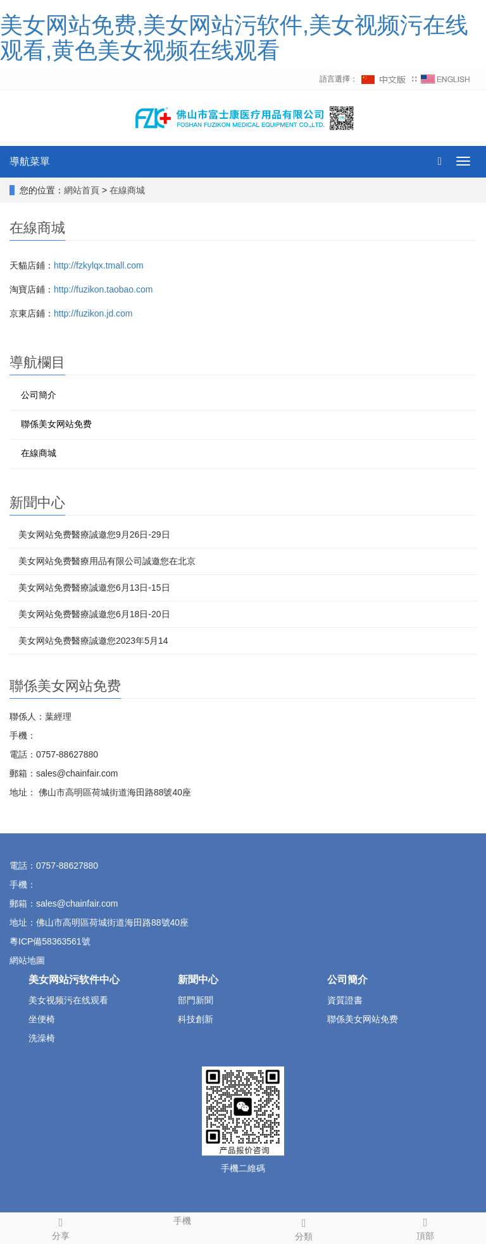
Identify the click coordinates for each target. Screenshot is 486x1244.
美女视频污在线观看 (68, 1000)
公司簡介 (38, 395)
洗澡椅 (41, 1038)
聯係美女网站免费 (56, 424)
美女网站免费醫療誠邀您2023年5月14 (93, 641)
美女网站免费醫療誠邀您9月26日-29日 (94, 534)
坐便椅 (41, 1019)
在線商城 (127, 190)
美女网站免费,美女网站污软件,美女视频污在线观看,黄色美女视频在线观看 (234, 37)
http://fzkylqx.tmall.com (99, 265)
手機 (182, 1219)
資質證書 (345, 1000)
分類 (304, 1227)
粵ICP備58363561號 (49, 941)
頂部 (425, 1227)
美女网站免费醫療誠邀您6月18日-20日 (94, 614)
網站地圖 (28, 960)
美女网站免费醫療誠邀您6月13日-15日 (94, 588)
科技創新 (195, 1019)
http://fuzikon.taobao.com (103, 289)
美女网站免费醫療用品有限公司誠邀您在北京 (107, 561)
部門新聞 (195, 1000)
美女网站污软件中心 (74, 979)
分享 (61, 1227)
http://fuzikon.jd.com (93, 313)
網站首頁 (81, 190)
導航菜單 (29, 161)
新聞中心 (198, 979)
